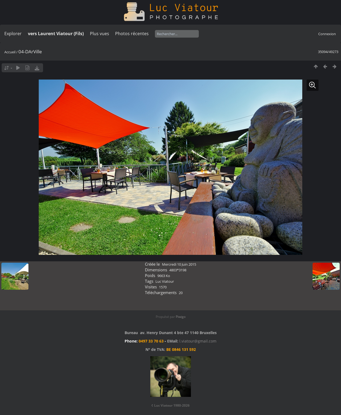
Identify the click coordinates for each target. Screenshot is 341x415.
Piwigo (181, 316)
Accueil (9, 52)
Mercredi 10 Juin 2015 (179, 264)
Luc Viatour (164, 281)
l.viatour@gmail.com (197, 341)
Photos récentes (132, 34)
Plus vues (99, 34)
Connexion (327, 33)
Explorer (13, 34)
